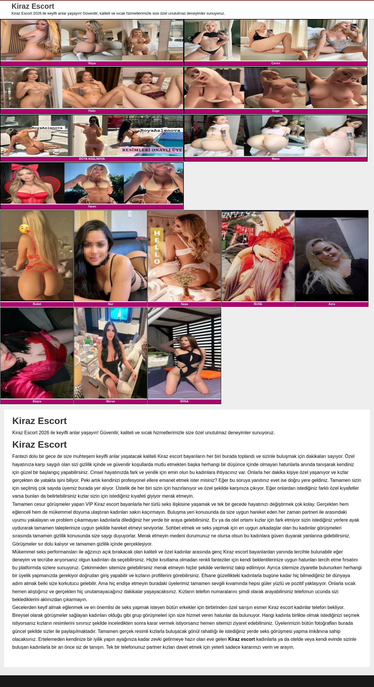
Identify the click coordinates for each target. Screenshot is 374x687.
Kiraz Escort (33, 6)
